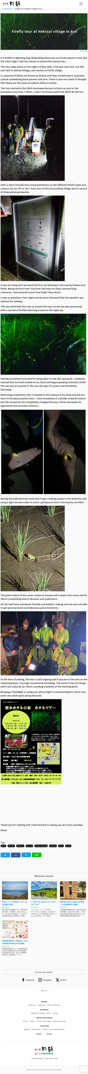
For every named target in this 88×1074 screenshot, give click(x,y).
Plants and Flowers (53, 1005)
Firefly (11, 846)
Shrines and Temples (44, 1021)
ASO (3, 846)
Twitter (63, 980)
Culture (32, 1021)
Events (39, 1034)
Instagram (47, 980)
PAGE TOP (44, 990)
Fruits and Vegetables (57, 1029)
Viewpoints (41, 1005)
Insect (29, 846)
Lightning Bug (41, 846)
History (25, 1021)
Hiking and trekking (38, 1013)
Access (49, 1034)
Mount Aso (32, 1005)
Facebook (30, 980)
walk (69, 846)
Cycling (55, 1013)
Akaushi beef (36, 1029)
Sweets (45, 1029)
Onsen (49, 1013)
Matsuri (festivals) (59, 1021)
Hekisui (21, 846)
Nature (53, 846)
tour (61, 846)
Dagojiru (27, 1029)
